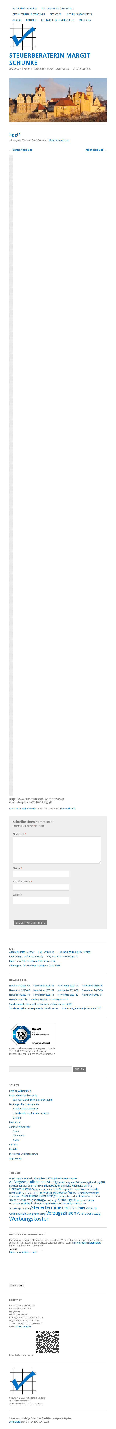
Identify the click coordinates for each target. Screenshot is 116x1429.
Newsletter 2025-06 (19, 990)
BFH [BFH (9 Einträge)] (103, 1182)
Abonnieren (19, 1135)
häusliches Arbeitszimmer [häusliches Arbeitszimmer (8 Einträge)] (87, 1196)
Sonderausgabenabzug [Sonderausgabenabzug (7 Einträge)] (20, 1208)
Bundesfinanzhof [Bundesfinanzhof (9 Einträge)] (18, 1185)
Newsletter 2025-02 (19, 985)
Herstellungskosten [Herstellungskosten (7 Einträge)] (64, 1196)
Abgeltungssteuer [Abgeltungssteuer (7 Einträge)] (17, 1178)
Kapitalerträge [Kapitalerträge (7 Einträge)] (50, 1200)
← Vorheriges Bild (21, 149)
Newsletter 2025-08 (68, 990)
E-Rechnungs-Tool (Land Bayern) (26, 956)
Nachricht (19, 834)
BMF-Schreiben (46, 952)
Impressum (85, 20)
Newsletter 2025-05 (92, 985)
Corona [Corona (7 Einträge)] (31, 1186)
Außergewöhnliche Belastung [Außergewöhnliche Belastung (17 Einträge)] (33, 1182)
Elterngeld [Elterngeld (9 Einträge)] (64, 1189)
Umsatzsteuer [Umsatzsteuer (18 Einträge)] (73, 1208)
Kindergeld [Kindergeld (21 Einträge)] (66, 1199)
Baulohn (17, 1117)
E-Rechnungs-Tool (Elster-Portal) (74, 952)
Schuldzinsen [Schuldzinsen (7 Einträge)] (79, 1203)
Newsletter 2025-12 (68, 994)
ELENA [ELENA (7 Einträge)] (55, 1189)
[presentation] (41, 911)
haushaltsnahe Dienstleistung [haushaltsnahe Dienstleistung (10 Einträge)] (38, 1195)
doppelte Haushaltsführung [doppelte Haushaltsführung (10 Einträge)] (76, 1185)
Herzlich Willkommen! (24, 8)
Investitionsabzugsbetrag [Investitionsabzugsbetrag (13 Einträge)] (26, 1200)
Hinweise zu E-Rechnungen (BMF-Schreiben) (32, 961)
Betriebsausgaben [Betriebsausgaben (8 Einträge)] (66, 1182)
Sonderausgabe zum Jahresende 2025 (82, 1008)
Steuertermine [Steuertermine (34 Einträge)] (46, 1207)
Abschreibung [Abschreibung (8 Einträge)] (33, 1178)
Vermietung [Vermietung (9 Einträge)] (39, 1213)
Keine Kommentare (59, 140)
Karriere (16, 20)
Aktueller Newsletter (79, 14)
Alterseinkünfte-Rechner (21, 952)
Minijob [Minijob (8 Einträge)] (29, 1203)
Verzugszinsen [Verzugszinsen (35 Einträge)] (61, 1213)
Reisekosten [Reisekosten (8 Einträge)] (54, 1203)
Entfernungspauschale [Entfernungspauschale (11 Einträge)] (84, 1189)
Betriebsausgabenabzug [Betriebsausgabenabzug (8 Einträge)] (88, 1182)
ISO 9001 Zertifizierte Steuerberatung (32, 1099)
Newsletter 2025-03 (43, 985)
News (16, 1131)
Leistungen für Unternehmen (28, 14)
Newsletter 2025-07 (43, 990)
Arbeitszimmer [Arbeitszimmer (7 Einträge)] (71, 1178)
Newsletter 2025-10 (19, 994)
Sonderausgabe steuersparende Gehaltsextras (33, 1008)
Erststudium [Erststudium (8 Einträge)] (15, 1193)
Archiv (16, 1140)
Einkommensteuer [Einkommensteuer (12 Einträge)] (21, 1189)
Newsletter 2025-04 (68, 985)
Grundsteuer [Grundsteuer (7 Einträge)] (15, 1196)
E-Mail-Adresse (22, 881)
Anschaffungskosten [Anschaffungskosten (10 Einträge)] (52, 1178)
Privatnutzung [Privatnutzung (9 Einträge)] (40, 1203)
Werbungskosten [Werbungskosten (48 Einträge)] (29, 1219)
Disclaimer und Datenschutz (57, 20)
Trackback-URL (67, 808)
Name (17, 868)
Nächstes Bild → (96, 149)
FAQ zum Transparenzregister (62, 956)
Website (17, 894)
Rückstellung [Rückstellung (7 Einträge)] (66, 1203)
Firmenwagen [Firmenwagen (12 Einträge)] (43, 1192)
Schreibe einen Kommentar (23, 808)
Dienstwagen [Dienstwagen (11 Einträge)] (52, 1185)
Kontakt (31, 20)
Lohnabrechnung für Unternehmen (31, 1113)
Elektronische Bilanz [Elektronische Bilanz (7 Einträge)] (42, 1189)
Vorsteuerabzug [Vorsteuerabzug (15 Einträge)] (88, 1213)
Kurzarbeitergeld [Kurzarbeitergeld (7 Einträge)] (17, 1203)
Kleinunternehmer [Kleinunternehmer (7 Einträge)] (85, 1200)
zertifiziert (14, 1421)
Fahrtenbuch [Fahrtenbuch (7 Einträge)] (28, 1193)
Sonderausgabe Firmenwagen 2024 (49, 999)
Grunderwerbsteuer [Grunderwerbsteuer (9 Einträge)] (88, 1193)
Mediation (56, 14)
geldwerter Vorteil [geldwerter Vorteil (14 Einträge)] (64, 1192)
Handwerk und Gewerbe (25, 1108)
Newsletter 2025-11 (43, 994)
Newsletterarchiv (18, 999)
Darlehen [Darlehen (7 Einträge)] (39, 1186)
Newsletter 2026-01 (92, 994)
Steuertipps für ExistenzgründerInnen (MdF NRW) (34, 965)
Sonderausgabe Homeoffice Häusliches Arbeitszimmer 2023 (40, 1004)
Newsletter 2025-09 (92, 990)
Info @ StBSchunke (23, 1326)
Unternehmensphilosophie (57, 8)
